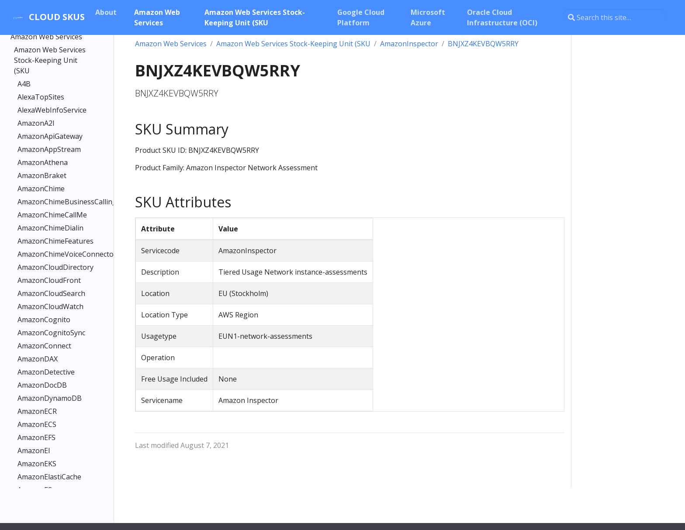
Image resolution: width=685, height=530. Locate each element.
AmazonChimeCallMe (52, 215)
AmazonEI (33, 450)
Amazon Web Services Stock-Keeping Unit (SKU (50, 60)
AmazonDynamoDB (49, 398)
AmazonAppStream (49, 149)
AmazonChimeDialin (50, 228)
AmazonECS (36, 424)
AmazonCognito (43, 319)
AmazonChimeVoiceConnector (53, 254)
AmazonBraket (41, 175)
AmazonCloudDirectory (53, 267)
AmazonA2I (36, 123)
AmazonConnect (44, 346)
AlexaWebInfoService (51, 110)
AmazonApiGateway (50, 136)
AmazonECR (37, 411)
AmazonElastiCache (49, 477)
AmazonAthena (42, 162)
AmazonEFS (36, 437)
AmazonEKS (36, 463)
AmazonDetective (46, 372)
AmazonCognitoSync (51, 332)
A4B (24, 84)
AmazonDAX (37, 359)
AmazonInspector (409, 43)
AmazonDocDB (42, 385)
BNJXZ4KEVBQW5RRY (483, 43)
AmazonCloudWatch (50, 306)
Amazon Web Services (46, 36)
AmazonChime (41, 188)
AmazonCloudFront (49, 280)
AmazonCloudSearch (51, 293)
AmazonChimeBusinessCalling (53, 201)
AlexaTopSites (40, 97)
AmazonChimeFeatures (53, 241)
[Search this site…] (615, 17)
